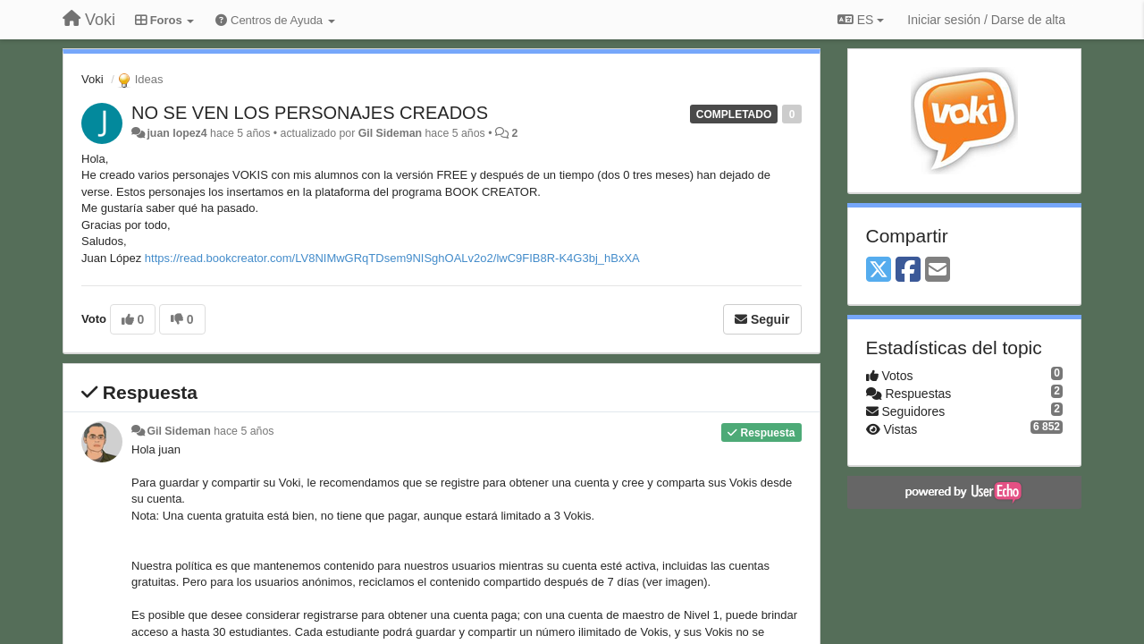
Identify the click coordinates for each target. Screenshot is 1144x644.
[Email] (937, 270)
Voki (92, 79)
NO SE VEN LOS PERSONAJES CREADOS (309, 113)
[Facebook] (908, 270)
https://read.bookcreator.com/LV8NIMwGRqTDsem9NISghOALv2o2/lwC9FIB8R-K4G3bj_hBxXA (392, 258)
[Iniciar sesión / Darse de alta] (986, 19)
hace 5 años (243, 431)
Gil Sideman (390, 133)
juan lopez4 (176, 133)
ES (860, 20)
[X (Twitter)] (878, 270)
